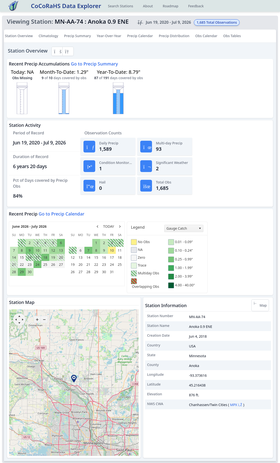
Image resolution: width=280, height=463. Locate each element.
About (148, 6)
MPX (236, 404)
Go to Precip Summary (94, 64)
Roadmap (170, 6)
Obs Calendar (206, 35)
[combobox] (183, 228)
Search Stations (120, 6)
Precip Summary (77, 35)
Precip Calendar (140, 35)
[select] (199, 228)
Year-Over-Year (109, 35)
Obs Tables (232, 35)
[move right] (23, 319)
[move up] (19, 316)
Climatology (48, 35)
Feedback (196, 6)
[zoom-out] (44, 319)
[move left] (16, 319)
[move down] (19, 323)
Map (260, 305)
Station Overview (19, 35)
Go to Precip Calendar (61, 214)
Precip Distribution (174, 35)
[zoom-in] (37, 319)
